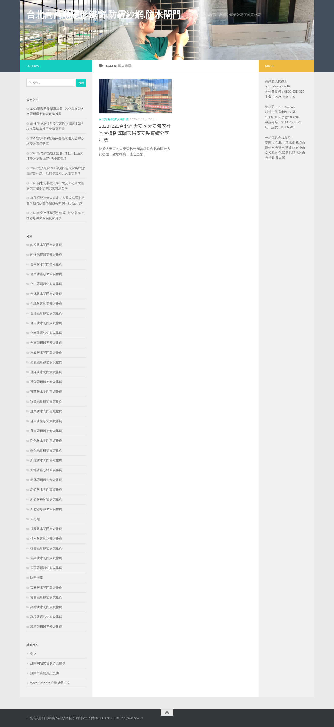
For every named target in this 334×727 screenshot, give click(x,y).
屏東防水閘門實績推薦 (46, 411)
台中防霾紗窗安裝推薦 (46, 274)
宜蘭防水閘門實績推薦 (46, 392)
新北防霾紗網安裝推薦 (46, 470)
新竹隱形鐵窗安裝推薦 (46, 509)
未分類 (35, 519)
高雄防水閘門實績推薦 (46, 607)
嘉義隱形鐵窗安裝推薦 (46, 362)
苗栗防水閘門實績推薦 (46, 558)
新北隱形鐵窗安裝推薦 (46, 480)
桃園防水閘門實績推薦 (46, 529)
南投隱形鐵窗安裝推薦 (46, 255)
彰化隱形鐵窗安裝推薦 (46, 450)
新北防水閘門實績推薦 (46, 460)
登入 (33, 653)
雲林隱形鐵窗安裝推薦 (46, 597)
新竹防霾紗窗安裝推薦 (46, 499)
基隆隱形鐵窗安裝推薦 (46, 382)
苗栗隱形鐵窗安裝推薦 (46, 568)
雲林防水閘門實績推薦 (46, 587)
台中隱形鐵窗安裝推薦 (46, 284)
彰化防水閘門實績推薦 (46, 441)
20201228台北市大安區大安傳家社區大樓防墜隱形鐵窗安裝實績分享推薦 (135, 133)
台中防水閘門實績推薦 (46, 264)
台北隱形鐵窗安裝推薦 (114, 119)
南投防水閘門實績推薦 (46, 245)
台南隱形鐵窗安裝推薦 (46, 343)
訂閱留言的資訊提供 (44, 673)
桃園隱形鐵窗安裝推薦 (46, 548)
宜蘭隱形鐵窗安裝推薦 (46, 401)
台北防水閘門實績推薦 (46, 294)
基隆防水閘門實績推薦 (46, 372)
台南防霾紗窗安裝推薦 (46, 333)
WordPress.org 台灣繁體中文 (50, 683)
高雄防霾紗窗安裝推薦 (46, 617)
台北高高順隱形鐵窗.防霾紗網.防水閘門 (103, 14)
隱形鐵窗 (36, 578)
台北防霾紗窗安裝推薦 (46, 303)
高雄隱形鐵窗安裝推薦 (46, 627)
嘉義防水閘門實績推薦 (46, 352)
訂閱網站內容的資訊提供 (47, 663)
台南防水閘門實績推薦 (46, 323)
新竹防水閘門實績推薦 (46, 490)
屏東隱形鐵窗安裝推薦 (46, 431)
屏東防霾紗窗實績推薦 (46, 421)
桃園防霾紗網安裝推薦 (46, 539)
